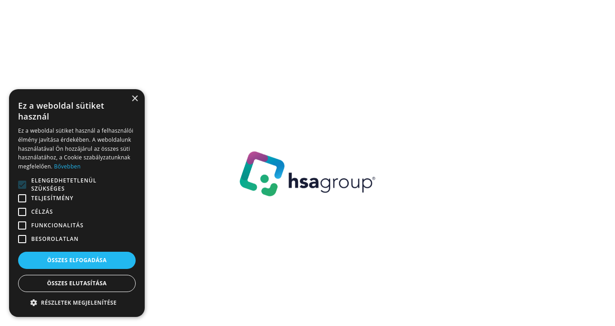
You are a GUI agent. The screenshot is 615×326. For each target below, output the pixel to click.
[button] (77, 303)
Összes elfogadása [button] (77, 260)
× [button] (134, 99)
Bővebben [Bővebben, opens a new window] (67, 166)
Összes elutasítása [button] (77, 283)
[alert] (77, 203)
